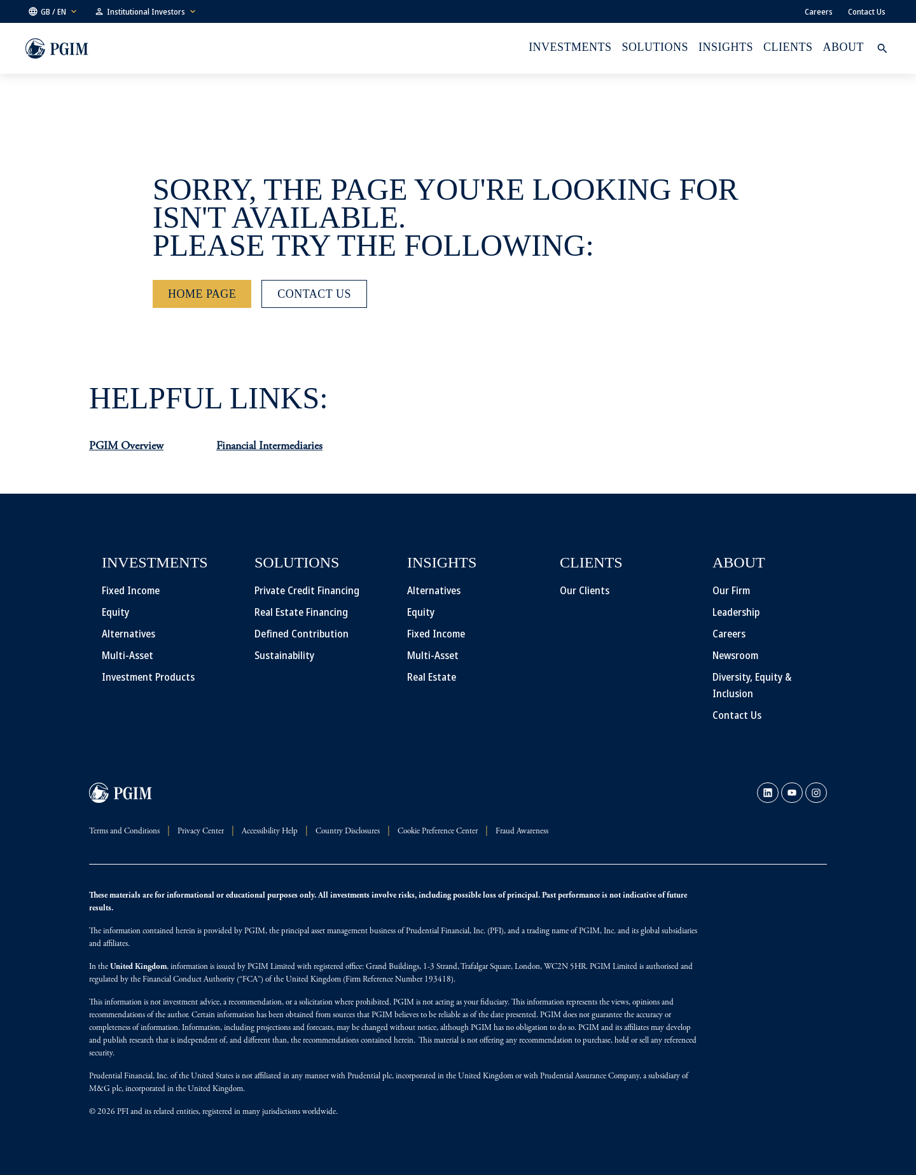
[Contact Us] (314, 294)
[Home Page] (202, 294)
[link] (768, 792)
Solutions (655, 47)
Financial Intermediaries (269, 446)
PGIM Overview (126, 446)
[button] (53, 11)
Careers (819, 11)
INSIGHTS (725, 47)
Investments (570, 47)
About (843, 47)
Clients (787, 47)
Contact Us (866, 11)
